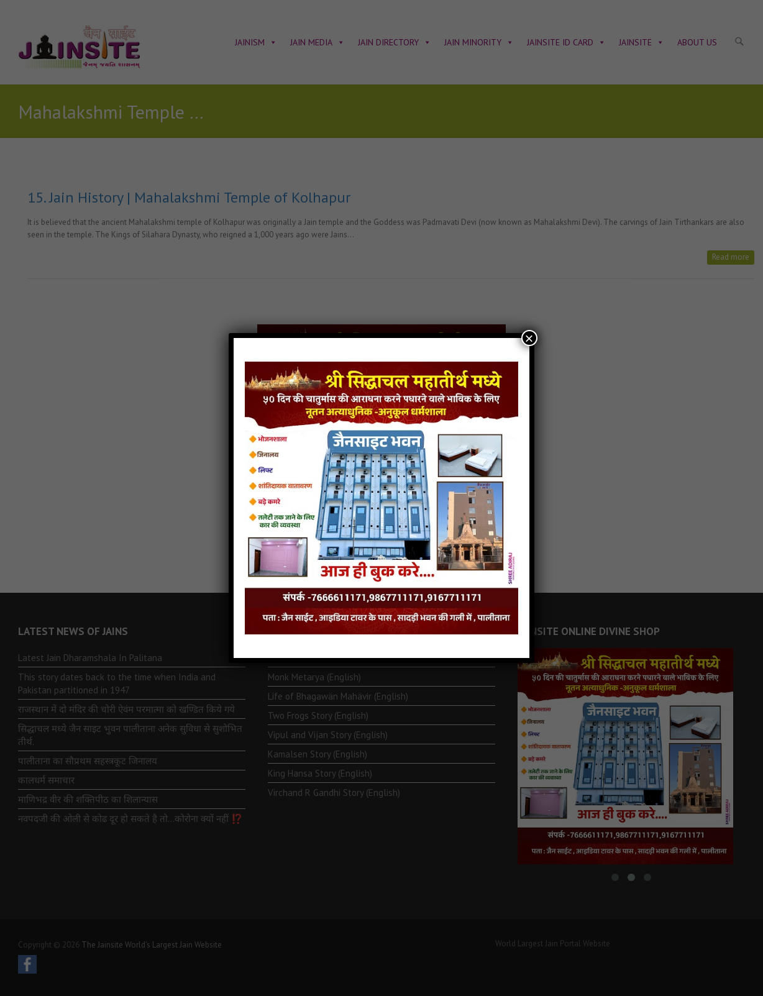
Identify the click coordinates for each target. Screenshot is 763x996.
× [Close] (529, 338)
